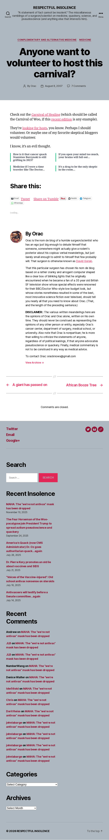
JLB (8, 643)
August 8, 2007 (54, 86)
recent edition (62, 119)
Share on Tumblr (47, 198)
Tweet (25, 198)
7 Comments (78, 86)
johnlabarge (14, 723)
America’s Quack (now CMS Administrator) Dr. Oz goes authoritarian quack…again (24, 547)
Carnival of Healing (46, 115)
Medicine (86, 40)
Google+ (13, 440)
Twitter (12, 429)
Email (10, 435)
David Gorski (84, 261)
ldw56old (12, 689)
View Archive (34, 362)
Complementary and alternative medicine (47, 40)
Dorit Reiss (13, 711)
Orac (33, 86)
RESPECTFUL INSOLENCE (54, 7)
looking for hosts (35, 128)
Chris (9, 700)
